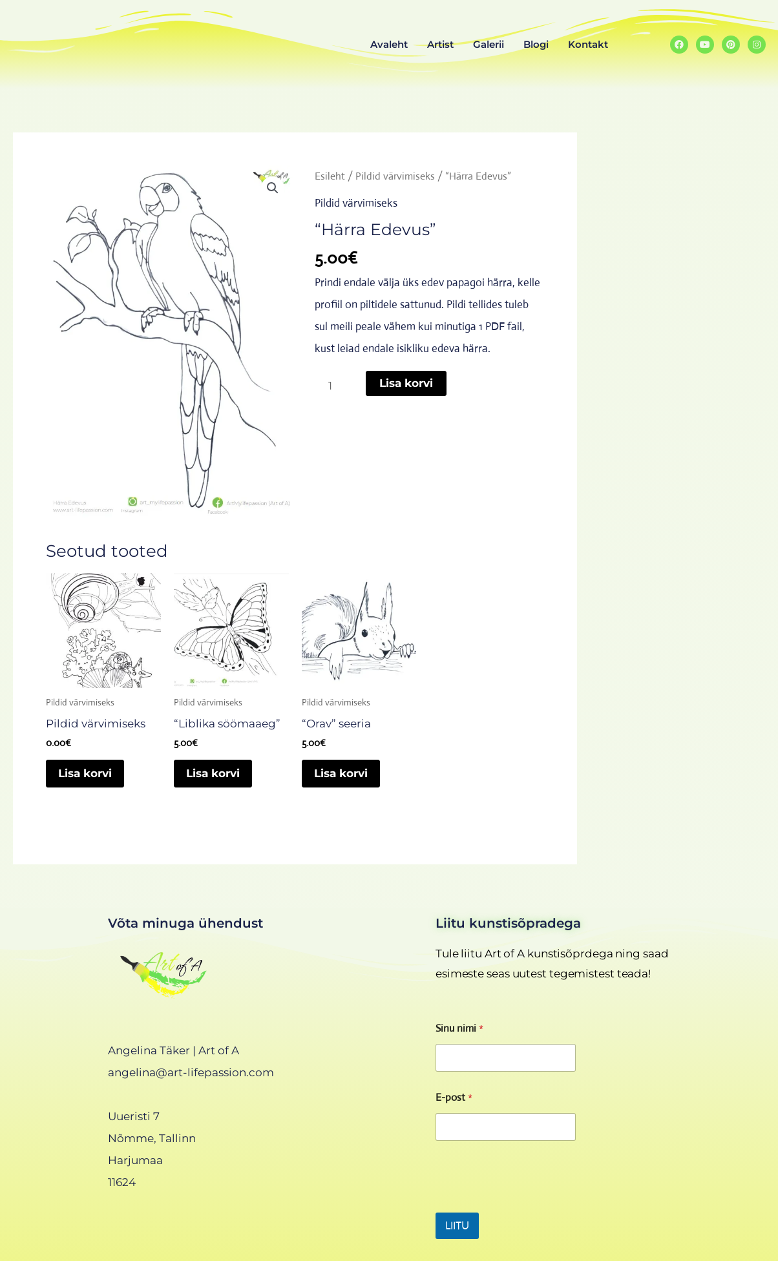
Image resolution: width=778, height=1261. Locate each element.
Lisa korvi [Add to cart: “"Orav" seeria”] (342, 773)
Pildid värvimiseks (395, 176)
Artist (440, 44)
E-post (454, 1097)
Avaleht (389, 44)
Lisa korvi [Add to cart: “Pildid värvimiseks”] (86, 773)
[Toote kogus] (335, 386)
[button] (272, 188)
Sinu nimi (459, 1028)
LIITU (457, 1226)
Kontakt (588, 44)
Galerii (488, 44)
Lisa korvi (406, 383)
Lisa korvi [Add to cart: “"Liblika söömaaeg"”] (214, 773)
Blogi (536, 44)
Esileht (330, 176)
